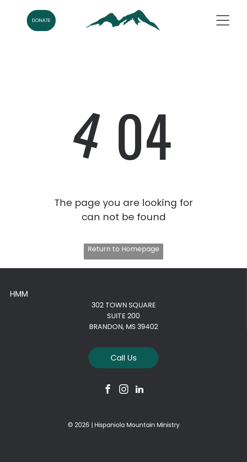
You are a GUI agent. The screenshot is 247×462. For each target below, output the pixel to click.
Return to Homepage (123, 249)
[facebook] (107, 391)
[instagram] (123, 391)
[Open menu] (222, 20)
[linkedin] (139, 391)
